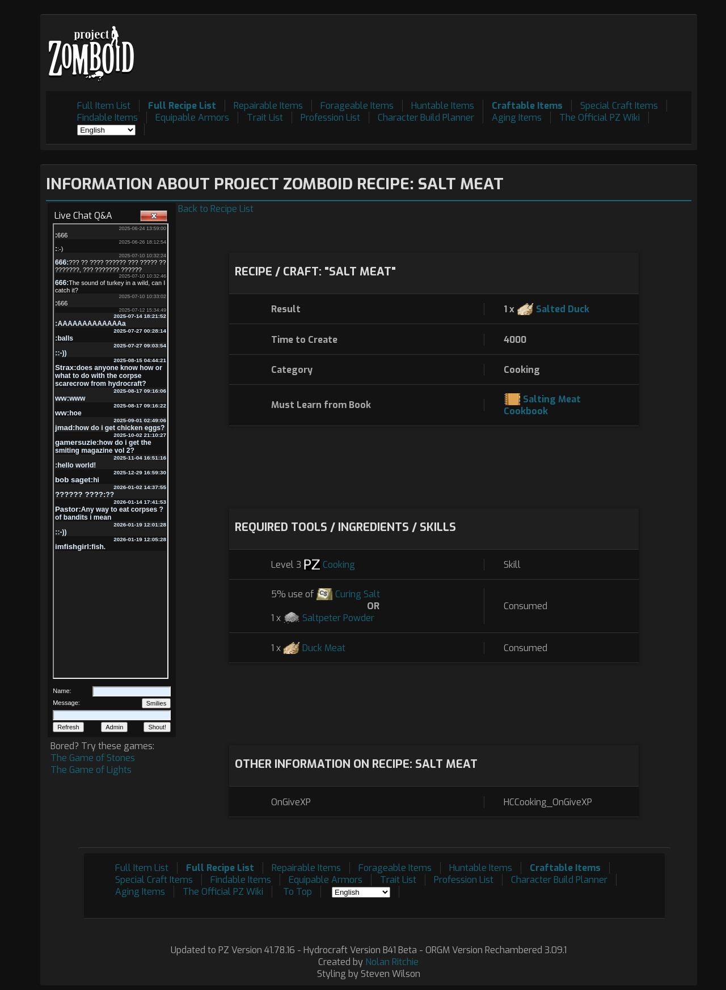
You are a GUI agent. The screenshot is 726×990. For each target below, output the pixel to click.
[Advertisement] (484, 45)
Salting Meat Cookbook (542, 405)
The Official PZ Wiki (599, 118)
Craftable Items (527, 106)
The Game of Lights (91, 770)
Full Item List (103, 106)
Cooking (339, 565)
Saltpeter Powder (338, 618)
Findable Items (107, 118)
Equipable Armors (192, 118)
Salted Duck (562, 309)
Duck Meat (323, 648)
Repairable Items (268, 106)
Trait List (265, 118)
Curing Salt (357, 594)
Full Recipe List (182, 106)
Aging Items (517, 118)
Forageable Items (357, 106)
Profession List (330, 118)
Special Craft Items (619, 106)
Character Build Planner (426, 118)
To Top (297, 892)
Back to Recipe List (216, 209)
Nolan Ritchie (392, 962)
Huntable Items (442, 106)
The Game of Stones (92, 758)
